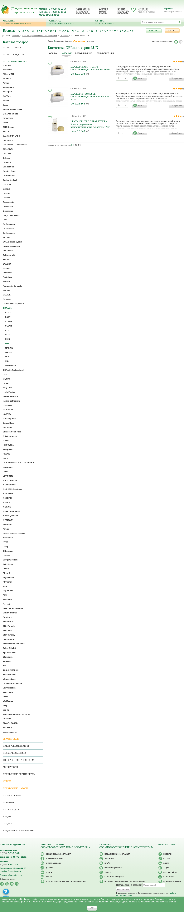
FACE (7, 335)
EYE (7, 330)
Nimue (6, 529)
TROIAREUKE (9, 674)
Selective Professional (13, 608)
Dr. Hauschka (9, 233)
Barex (5, 105)
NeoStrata (7, 524)
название (66, 53)
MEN (7, 357)
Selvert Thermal (10, 613)
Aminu (6, 83)
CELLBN (7, 153)
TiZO (5, 666)
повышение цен (84, 53)
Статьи (166, 858)
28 (76, 145)
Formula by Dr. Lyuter (13, 286)
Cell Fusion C (9, 140)
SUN (7, 361)
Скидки (7, 823)
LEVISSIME (8, 476)
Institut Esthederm (11, 401)
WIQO (5, 705)
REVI (5, 595)
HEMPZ (6, 383)
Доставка (103, 9)
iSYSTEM (7, 414)
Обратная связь (7, 879)
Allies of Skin (9, 74)
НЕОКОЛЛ (7, 727)
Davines (6, 193)
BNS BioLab (8, 127)
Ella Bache (8, 251)
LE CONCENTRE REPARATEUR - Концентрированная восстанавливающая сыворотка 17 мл (90, 124)
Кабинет (121, 9)
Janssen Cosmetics (12, 432)
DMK (5, 220)
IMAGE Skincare (10, 396)
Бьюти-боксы (11, 739)
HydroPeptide (9, 392)
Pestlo (6, 569)
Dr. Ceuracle (8, 228)
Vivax (5, 697)
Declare (6, 198)
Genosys (7, 299)
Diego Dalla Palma (11, 215)
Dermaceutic (8, 202)
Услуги (108, 872)
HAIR (7, 339)
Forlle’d (6, 281)
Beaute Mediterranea (12, 109)
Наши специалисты (114, 868)
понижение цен (105, 53)
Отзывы (49, 877)
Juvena (6, 441)
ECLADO (7, 237)
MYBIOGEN (8, 520)
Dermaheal (8, 206)
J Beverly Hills (9, 418)
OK (92, 908)
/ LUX (83, 61)
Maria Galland (9, 485)
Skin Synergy (9, 635)
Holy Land (7, 388)
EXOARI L (7, 268)
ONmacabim (8, 551)
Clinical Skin (8, 167)
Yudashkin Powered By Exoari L (17, 714)
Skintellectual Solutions (14, 644)
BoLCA (6, 131)
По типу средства (14, 54)
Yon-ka (6, 710)
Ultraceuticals (9, 679)
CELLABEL (8, 149)
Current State (9, 176)
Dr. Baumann (9, 224)
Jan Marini (7, 427)
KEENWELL (8, 445)
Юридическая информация (58, 854)
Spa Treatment (9, 652)
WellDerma (8, 701)
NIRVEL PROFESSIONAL (14, 533)
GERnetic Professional (13, 370)
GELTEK (7, 295)
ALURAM (7, 78)
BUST (7, 317)
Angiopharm (8, 87)
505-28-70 (10, 853)
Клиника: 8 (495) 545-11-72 (52, 12)
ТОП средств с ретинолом (18, 760)
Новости (167, 854)
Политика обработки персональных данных (67, 881)
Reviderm (7, 599)
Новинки (52, 53)
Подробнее (176, 78)
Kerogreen (8, 449)
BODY (8, 313)
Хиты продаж (11, 809)
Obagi (5, 546)
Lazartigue (8, 467)
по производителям (15, 61)
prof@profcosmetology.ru (10, 871)
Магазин (23, 22)
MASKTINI (7, 498)
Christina (7, 162)
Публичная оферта (172, 881)
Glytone (6, 379)
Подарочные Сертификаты (19, 774)
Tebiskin (7, 661)
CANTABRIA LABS (11, 136)
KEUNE (6, 454)
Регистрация (123, 12)
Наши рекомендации (16, 746)
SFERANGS (8, 622)
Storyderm (8, 657)
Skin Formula (9, 626)
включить (91, 41)
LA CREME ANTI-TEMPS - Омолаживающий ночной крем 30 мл (90, 68)
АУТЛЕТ (172, 30)
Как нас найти (169, 872)
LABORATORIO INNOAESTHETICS (18, 463)
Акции (7, 816)
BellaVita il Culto (10, 114)
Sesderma (7, 617)
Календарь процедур (114, 877)
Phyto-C (6, 573)
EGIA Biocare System (12, 242)
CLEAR (8, 326)
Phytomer (7, 582)
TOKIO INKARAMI (11, 670)
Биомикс (7, 719)
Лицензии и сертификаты (18, 830)
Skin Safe (7, 630)
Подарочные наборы (15, 788)
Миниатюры (10, 767)
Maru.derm (8, 493)
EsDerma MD (9, 255)
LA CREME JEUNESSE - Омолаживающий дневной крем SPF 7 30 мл (91, 96)
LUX (7, 343)
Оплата (102, 12)
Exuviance (7, 273)
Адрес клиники (83, 9)
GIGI (5, 374)
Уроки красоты (10, 732)
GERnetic (75, 61)
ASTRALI (7, 96)
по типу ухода (12, 47)
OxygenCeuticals (11, 560)
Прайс (107, 863)
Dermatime (8, 211)
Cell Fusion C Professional (15, 145)
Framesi (6, 290)
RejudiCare (8, 591)
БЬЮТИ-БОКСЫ (10, 723)
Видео (166, 863)
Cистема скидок (53, 863)
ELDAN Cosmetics (11, 246)
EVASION (7, 264)
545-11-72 (10, 864)
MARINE (9, 348)
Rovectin (7, 604)
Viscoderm (8, 692)
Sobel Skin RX (9, 648)
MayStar (6, 502)
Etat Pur (6, 259)
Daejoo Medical (10, 180)
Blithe (5, 123)
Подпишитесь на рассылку (129, 885)
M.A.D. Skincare (10, 480)
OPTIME (6, 555)
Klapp (5, 458)
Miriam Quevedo (10, 516)
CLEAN (8, 321)
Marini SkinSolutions (12, 489)
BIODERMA (8, 118)
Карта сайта (169, 877)
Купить (141, 78)
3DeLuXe (7, 65)
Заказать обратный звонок (49, 14)
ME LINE (7, 507)
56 (79, 145)
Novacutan (8, 538)
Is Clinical (7, 405)
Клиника (69, 22)
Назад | (8, 36)
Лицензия (109, 858)
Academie (7, 70)
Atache (6, 100)
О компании (10, 365)
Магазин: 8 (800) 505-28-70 (52, 9)
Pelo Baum (8, 564)
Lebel (5, 471)
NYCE (5, 542)
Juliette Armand (10, 436)
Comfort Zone (9, 171)
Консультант (82, 12)
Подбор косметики (14, 753)
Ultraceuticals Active (12, 683)
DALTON (7, 184)
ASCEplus (7, 92)
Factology (7, 277)
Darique (6, 189)
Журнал (115, 22)
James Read (8, 423)
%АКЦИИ (154, 30)
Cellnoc (6, 158)
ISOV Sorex (8, 410)
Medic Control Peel (11, 511)
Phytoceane (8, 577)
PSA (5, 586)
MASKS (8, 352)
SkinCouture (8, 639)
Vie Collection (9, 688)
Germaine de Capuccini (13, 304)
